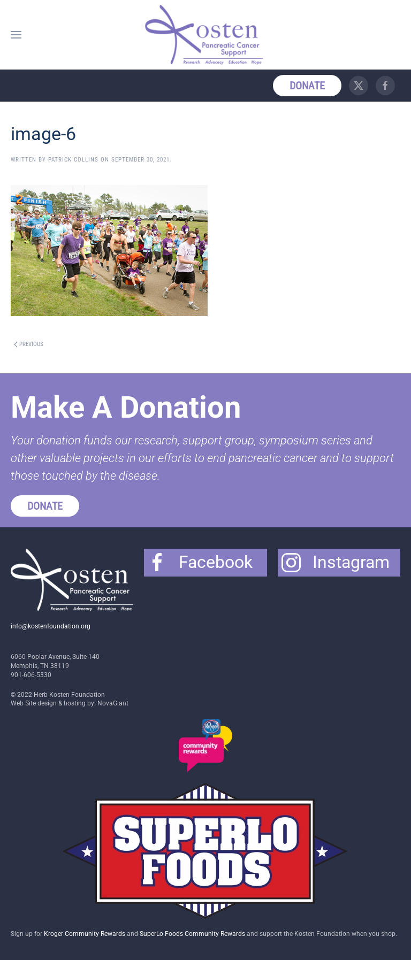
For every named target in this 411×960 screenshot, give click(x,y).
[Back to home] (205, 35)
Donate (307, 85)
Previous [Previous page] (28, 344)
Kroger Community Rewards (84, 934)
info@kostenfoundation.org (50, 626)
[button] (16, 35)
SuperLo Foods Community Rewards (192, 934)
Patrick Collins (73, 159)
